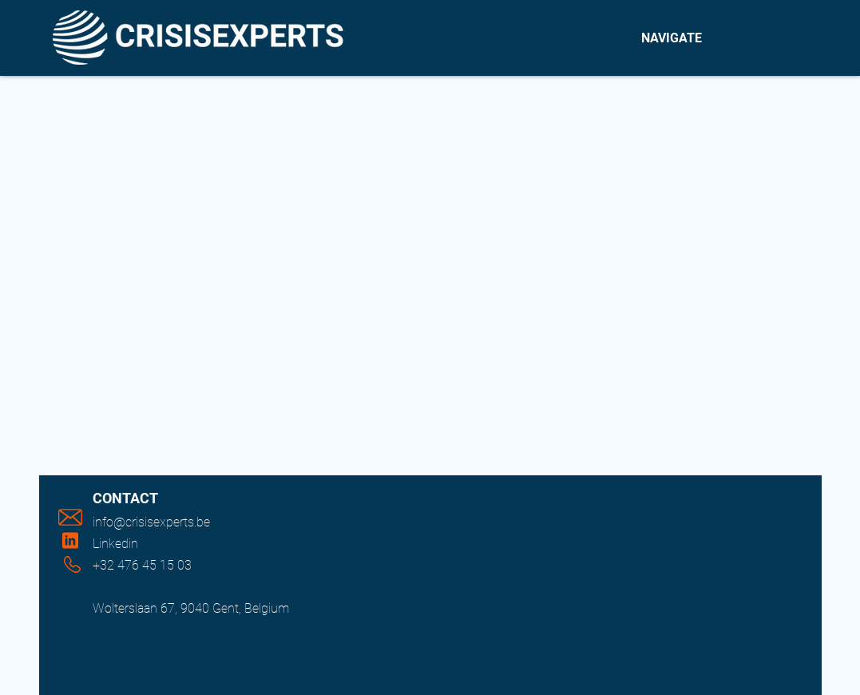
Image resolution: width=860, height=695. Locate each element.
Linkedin (115, 543)
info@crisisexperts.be (151, 522)
